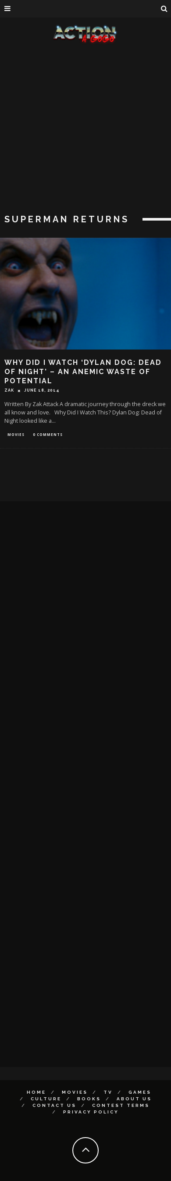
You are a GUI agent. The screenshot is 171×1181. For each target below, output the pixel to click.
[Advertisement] (82, 130)
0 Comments (48, 434)
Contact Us (54, 1105)
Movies (16, 434)
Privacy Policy (91, 1112)
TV (108, 1092)
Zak (9, 390)
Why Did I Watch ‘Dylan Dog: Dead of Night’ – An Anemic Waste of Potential (83, 371)
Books (89, 1098)
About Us (134, 1098)
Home (36, 1092)
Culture (46, 1098)
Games (139, 1092)
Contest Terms (121, 1105)
